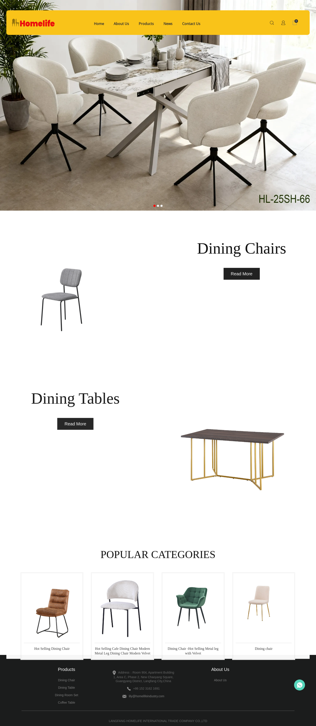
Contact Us (191, 23)
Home (99, 23)
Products (146, 23)
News (167, 23)
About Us (121, 23)
